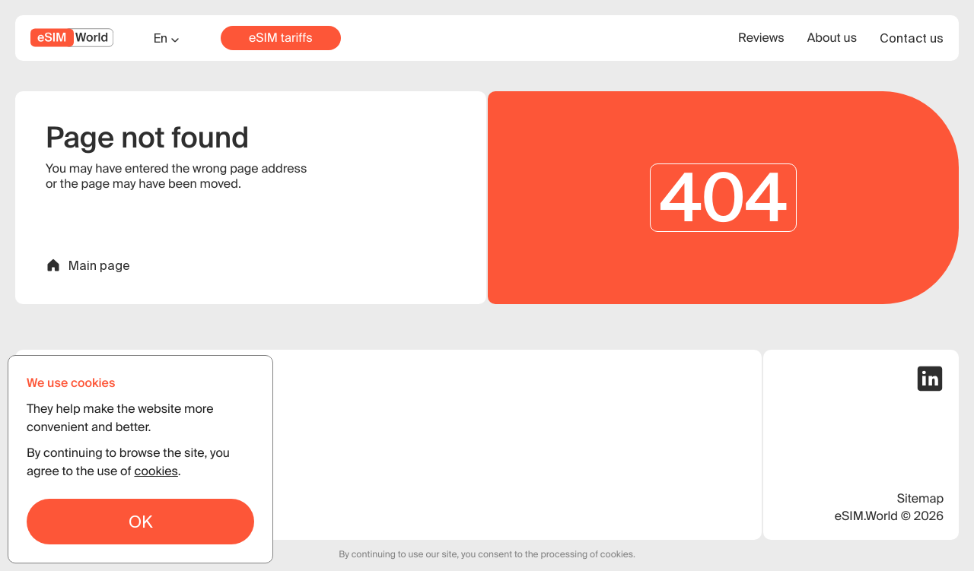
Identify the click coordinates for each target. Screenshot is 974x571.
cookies (155, 471)
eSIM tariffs (281, 38)
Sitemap (920, 499)
